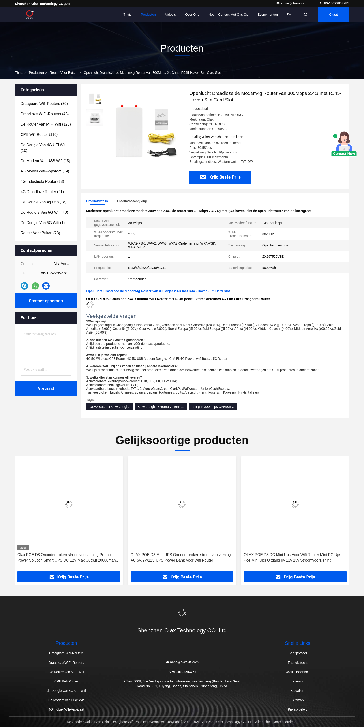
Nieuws (297, 681)
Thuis (127, 14)
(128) (46, 124)
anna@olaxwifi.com (293, 3)
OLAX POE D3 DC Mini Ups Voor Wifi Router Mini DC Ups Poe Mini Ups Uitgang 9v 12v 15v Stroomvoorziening (292, 557)
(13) (42, 181)
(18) (43, 202)
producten (36, 73)
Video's (170, 14)
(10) (43, 148)
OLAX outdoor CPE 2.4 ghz (110, 407)
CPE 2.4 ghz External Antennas (161, 407)
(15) (45, 161)
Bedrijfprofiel (298, 653)
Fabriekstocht (298, 662)
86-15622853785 (334, 3)
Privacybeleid (297, 709)
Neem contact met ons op (228, 14)
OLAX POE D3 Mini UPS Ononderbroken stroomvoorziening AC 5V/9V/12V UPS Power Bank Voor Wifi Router (181, 557)
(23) (40, 233)
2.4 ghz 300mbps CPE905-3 (213, 407)
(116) (39, 135)
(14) (45, 171)
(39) (44, 104)
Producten (148, 14)
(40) (44, 212)
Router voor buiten (63, 73)
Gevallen (297, 691)
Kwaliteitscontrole (297, 672)
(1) (43, 223)
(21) (42, 192)
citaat (333, 14)
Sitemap (298, 700)
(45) (45, 114)
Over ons (192, 14)
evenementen (268, 14)
